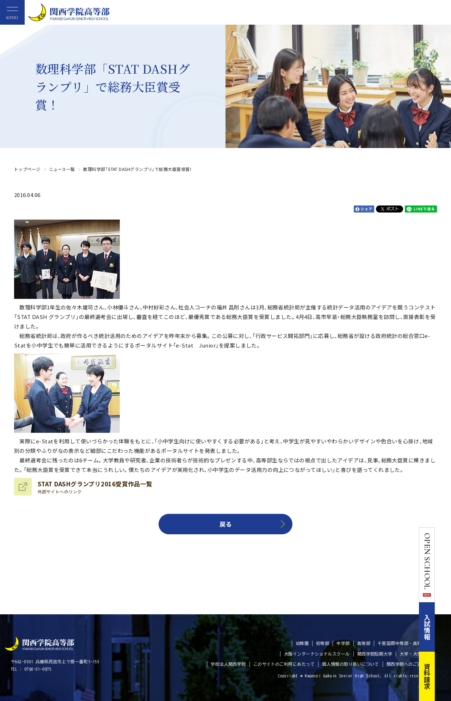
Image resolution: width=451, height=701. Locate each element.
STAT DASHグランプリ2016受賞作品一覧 (95, 487)
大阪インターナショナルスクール (317, 654)
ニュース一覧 (62, 169)
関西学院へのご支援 (406, 664)
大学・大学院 (413, 654)
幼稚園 (302, 643)
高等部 (363, 643)
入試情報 (443, 627)
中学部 (343, 643)
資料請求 (443, 676)
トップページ (27, 169)
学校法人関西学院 (228, 664)
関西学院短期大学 (375, 654)
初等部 (322, 643)
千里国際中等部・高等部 (402, 643)
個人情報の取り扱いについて (350, 664)
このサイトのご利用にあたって (284, 664)
